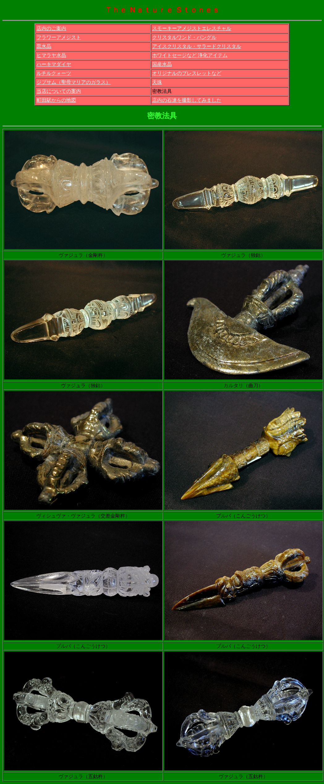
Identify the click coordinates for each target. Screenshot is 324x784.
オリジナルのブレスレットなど (186, 73)
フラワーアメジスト (58, 37)
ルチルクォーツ (53, 73)
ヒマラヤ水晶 (51, 55)
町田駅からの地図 (56, 100)
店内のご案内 (51, 28)
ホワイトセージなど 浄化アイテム (190, 55)
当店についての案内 (58, 91)
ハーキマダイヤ (53, 64)
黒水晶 (43, 46)
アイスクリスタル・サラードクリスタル (196, 46)
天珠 (157, 82)
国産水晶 (162, 64)
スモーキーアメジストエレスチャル (191, 28)
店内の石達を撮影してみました (186, 100)
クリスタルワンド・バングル (184, 37)
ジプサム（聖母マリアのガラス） (73, 82)
